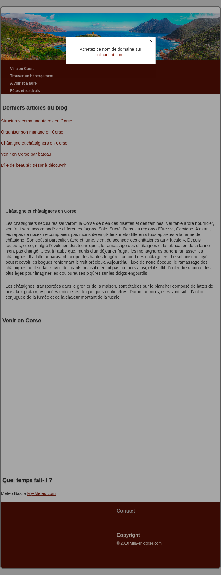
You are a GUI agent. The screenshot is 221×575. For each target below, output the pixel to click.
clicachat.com (110, 54)
